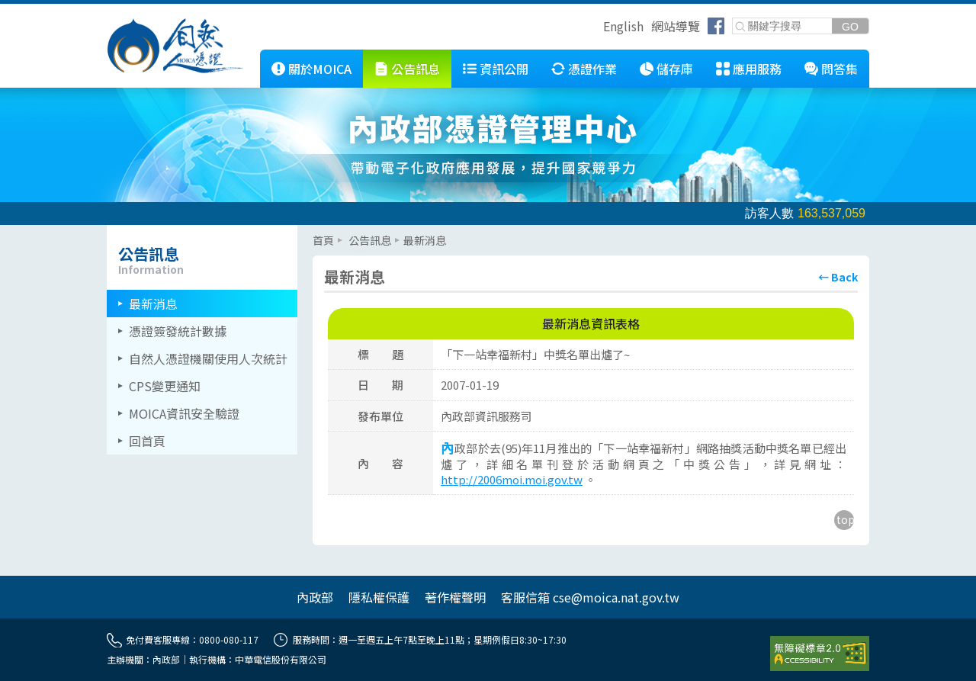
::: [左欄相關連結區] (111, 231)
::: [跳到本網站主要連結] (248, 56)
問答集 (839, 68)
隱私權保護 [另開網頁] (378, 597)
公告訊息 (415, 68)
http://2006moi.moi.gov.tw (512, 479)
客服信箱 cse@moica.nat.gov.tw (590, 597)
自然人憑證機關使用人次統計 (208, 358)
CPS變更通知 (165, 386)
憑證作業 (592, 68)
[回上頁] (838, 277)
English (623, 26)
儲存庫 (675, 68)
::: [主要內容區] (317, 231)
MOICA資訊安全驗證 (184, 413)
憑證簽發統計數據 (177, 331)
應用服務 (757, 68)
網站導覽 (675, 26)
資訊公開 (504, 68)
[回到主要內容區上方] (844, 520)
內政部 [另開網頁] (315, 597)
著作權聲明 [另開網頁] (455, 597)
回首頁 (147, 441)
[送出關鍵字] (850, 26)
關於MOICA (320, 68)
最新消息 (153, 303)
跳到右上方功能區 (598, 28)
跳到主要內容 (36, 10)
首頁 (323, 240)
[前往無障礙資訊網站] (819, 653)
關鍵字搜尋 (733, 18)
